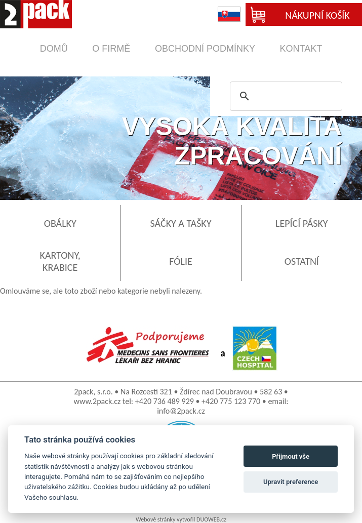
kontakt (301, 49)
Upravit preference (290, 482)
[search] (284, 96)
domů (54, 49)
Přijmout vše (290, 456)
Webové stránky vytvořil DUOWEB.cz (181, 519)
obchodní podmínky (205, 49)
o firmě (111, 49)
